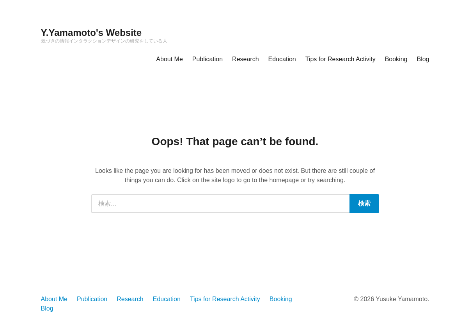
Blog (423, 59)
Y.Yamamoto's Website (91, 32)
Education (282, 59)
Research (245, 59)
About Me (169, 59)
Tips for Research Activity (340, 59)
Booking (396, 59)
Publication (207, 59)
